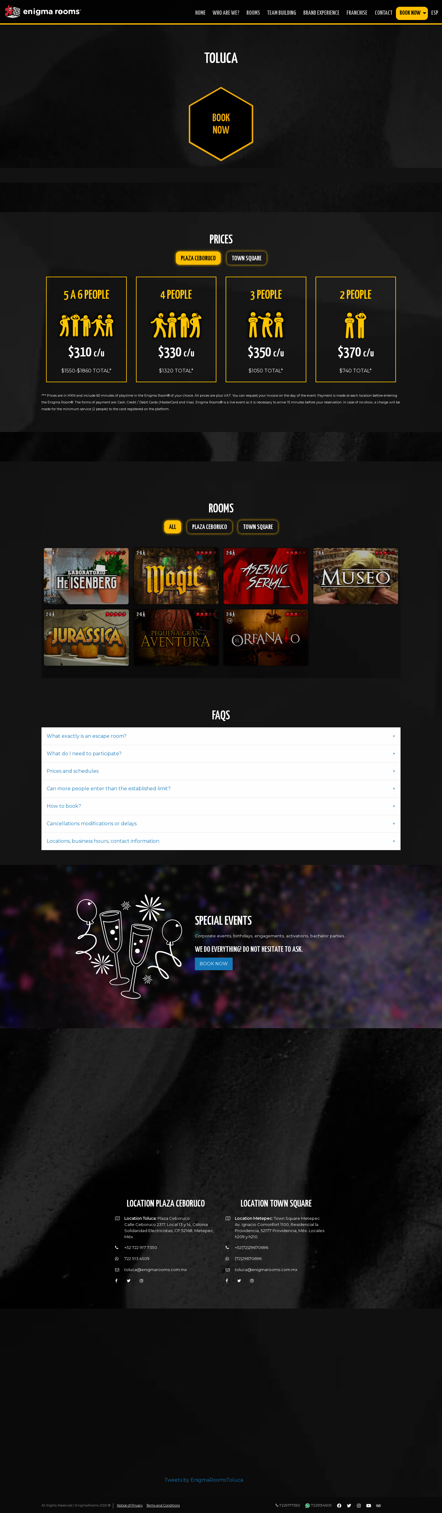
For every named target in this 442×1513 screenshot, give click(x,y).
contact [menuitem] (384, 13)
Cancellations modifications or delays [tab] (92, 819)
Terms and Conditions (164, 1505)
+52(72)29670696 (251, 1243)
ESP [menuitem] (434, 13)
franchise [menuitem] (357, 13)
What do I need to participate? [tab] (84, 749)
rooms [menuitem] (253, 13)
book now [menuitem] (410, 13)
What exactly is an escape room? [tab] (86, 731)
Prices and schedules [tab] (73, 766)
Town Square (247, 258)
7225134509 (318, 1505)
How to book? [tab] (64, 801)
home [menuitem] (200, 13)
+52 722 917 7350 (140, 1243)
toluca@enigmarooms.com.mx (155, 1264)
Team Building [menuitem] (281, 13)
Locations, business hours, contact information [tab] (103, 836)
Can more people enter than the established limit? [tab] (109, 784)
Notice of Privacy (130, 1505)
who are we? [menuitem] (226, 13)
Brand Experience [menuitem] (321, 13)
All (172, 525)
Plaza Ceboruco (198, 258)
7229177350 (288, 1505)
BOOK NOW (214, 959)
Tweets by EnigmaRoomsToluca (203, 1475)
